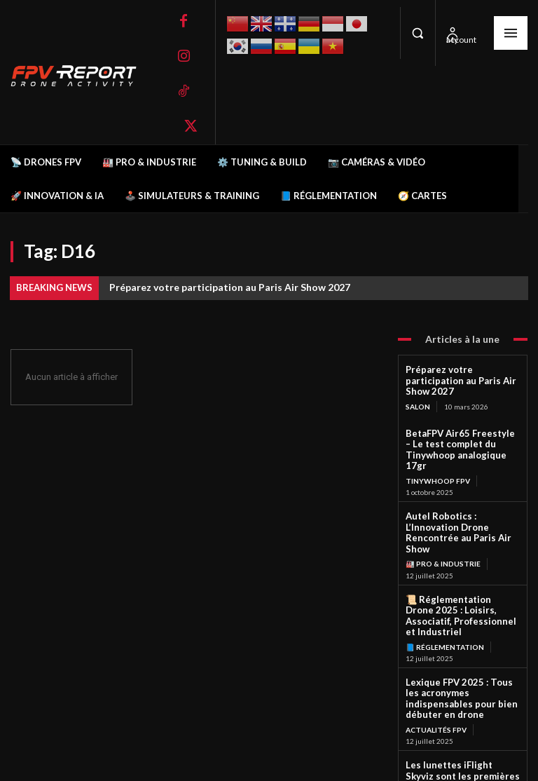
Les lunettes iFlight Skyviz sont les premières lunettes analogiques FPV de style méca (459, 711)
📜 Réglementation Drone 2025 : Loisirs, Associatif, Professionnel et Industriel (458, 568)
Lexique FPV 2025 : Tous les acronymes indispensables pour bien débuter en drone (459, 638)
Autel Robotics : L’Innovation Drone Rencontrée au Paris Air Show (461, 499)
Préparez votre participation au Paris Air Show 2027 (229, 287)
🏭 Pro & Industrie (443, 523)
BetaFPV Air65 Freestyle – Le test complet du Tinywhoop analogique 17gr (462, 431)
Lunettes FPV (433, 739)
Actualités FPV (436, 661)
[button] (417, 33)
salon (418, 394)
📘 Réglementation (444, 592)
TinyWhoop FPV (437, 454)
